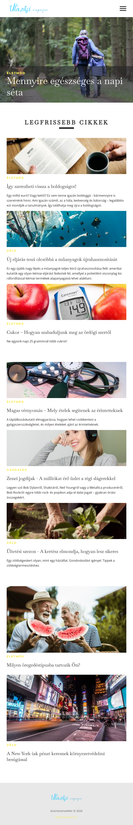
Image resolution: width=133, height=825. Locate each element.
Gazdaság (17, 470)
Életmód (16, 73)
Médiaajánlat (66, 817)
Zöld (12, 251)
